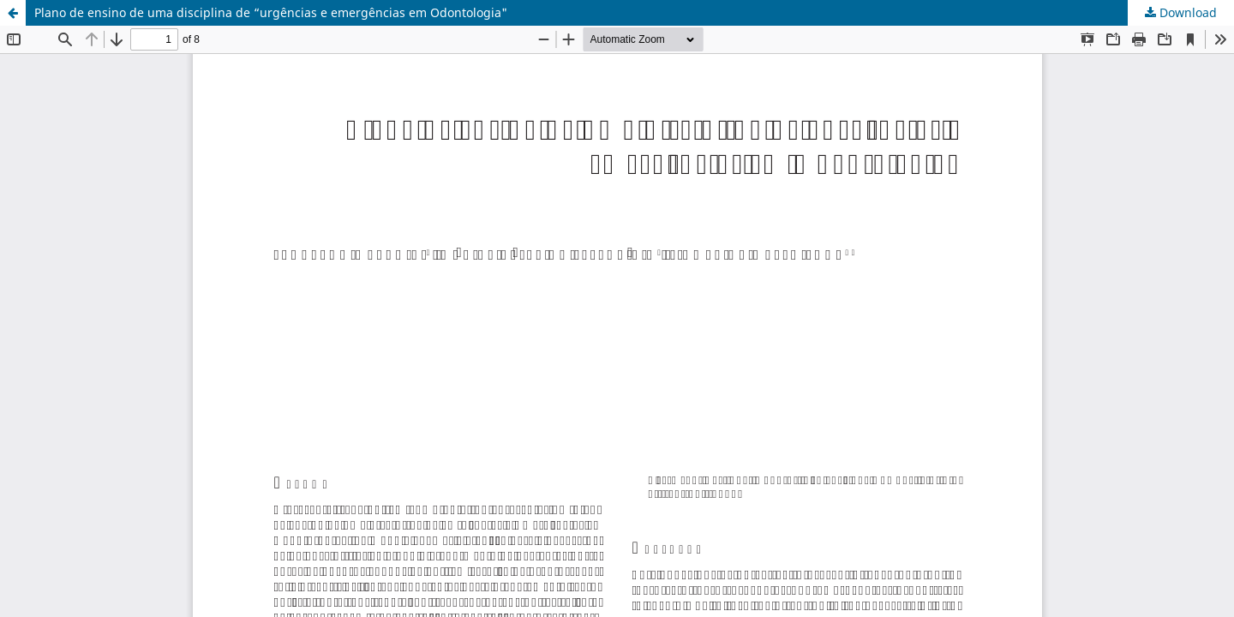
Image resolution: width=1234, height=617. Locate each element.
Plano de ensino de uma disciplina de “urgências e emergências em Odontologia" (270, 12)
